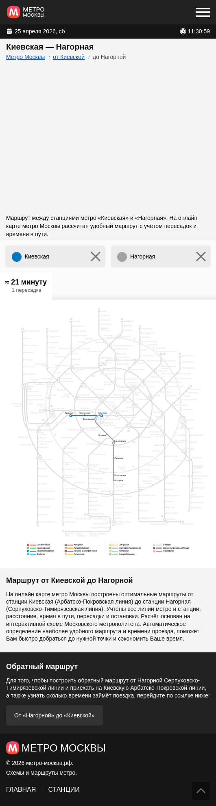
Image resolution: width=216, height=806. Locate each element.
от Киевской (69, 57)
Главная (21, 789)
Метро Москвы (25, 57)
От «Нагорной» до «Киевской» (54, 715)
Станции (63, 789)
